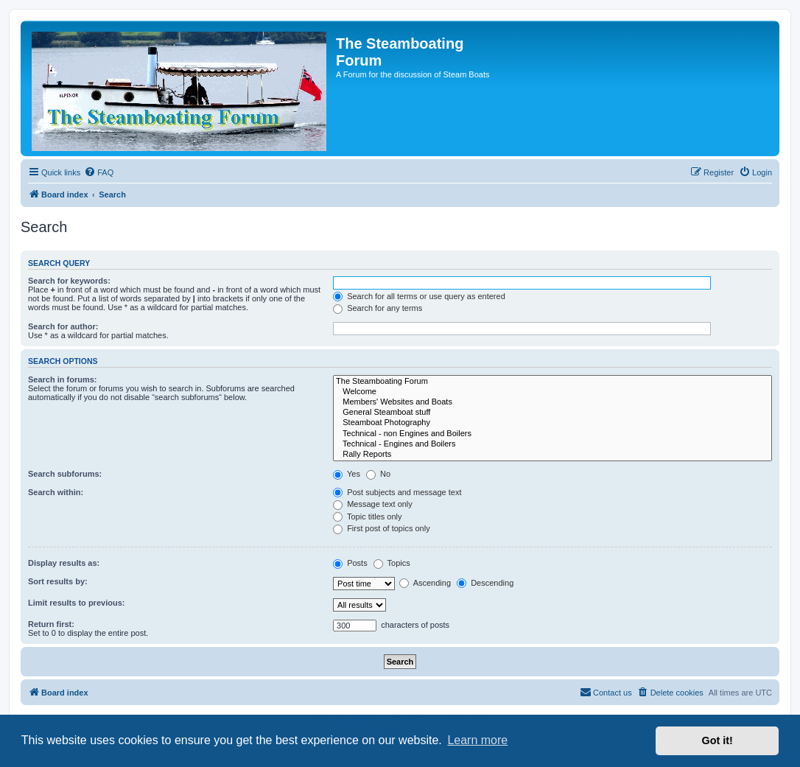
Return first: (51, 624)
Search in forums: (62, 379)
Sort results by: (58, 581)
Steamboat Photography (552, 423)
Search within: (55, 492)
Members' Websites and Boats (552, 402)
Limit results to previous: (76, 602)
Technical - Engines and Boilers (552, 444)
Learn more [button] (477, 740)
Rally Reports (552, 454)
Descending (485, 582)
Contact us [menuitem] (606, 692)
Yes (346, 473)
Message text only (373, 504)
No (378, 473)
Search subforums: (65, 473)
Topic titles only (367, 516)
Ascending (425, 582)
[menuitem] (98, 172)
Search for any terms (377, 308)
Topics (391, 562)
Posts (350, 562)
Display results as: (63, 562)
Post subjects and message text (397, 492)
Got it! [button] (717, 740)
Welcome (552, 392)
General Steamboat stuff (552, 412)
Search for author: (63, 326)
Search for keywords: (69, 280)
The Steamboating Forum (552, 382)
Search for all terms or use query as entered (419, 296)
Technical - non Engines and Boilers (552, 434)
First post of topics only (381, 528)
